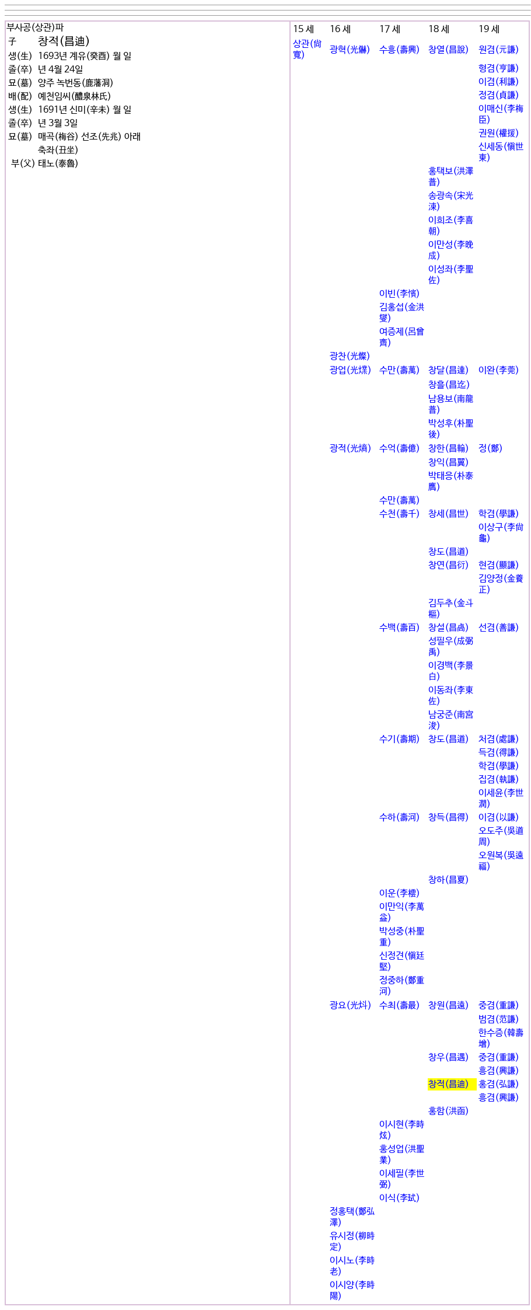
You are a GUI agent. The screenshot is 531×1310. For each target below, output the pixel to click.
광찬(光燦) (350, 356)
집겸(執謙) (498, 779)
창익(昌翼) (448, 462)
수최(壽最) (399, 1005)
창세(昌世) (448, 514)
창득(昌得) (448, 817)
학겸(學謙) (498, 514)
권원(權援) (498, 133)
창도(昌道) (448, 552)
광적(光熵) (351, 448)
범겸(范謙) (498, 1019)
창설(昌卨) (448, 627)
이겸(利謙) (498, 82)
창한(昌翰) (448, 448)
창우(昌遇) (448, 1057)
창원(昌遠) (448, 1005)
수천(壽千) (399, 514)
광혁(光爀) (350, 49)
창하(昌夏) (448, 880)
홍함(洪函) (448, 1111)
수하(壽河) (399, 817)
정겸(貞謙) (498, 95)
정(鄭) (490, 448)
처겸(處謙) (498, 739)
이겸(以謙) (498, 817)
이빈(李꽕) (399, 293)
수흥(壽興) (399, 49)
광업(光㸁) (351, 370)
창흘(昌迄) (449, 385)
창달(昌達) (448, 370)
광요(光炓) (351, 1005)
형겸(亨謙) (498, 68)
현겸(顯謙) (498, 565)
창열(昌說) (448, 49)
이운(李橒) (399, 893)
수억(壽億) (399, 448)
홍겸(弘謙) (498, 1084)
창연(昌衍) (448, 565)
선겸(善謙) (498, 627)
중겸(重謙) (498, 1005)
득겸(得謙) (498, 752)
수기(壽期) (399, 739)
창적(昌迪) (448, 1084)
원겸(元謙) (498, 49)
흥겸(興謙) (498, 1070)
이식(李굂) (399, 1198)
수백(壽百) (399, 627)
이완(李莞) (498, 370)
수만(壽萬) (399, 370)
